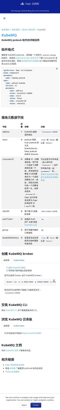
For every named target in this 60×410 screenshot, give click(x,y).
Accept (36, 405)
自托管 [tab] (6, 260)
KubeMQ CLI (11, 310)
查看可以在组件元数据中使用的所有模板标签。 (49, 177)
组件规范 (16, 29)
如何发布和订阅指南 (30, 60)
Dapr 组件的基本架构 (14, 365)
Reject (24, 405)
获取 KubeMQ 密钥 (16, 267)
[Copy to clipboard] (57, 68)
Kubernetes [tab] (19, 260)
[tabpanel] (30, 280)
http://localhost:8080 (31, 333)
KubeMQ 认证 (31, 225)
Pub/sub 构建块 (12, 371)
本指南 (13, 368)
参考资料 (5, 29)
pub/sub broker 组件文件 (27, 58)
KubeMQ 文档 (12, 350)
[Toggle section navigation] (4, 18)
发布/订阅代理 (28, 29)
